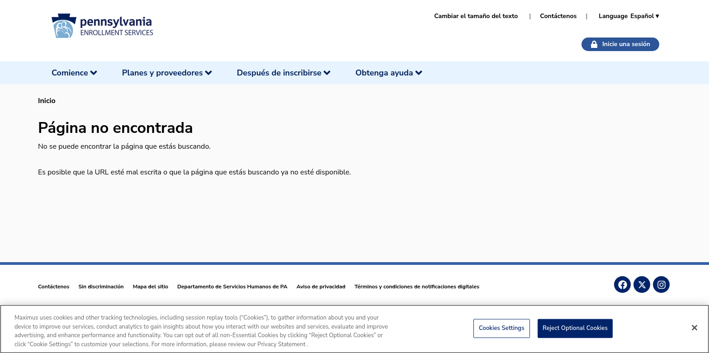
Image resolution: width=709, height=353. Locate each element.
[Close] (694, 330)
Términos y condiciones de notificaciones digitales (416, 286)
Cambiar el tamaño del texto (476, 16)
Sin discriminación (100, 286)
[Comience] (75, 72)
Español (644, 16)
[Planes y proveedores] (168, 72)
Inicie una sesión (620, 44)
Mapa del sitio (150, 286)
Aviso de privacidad (321, 286)
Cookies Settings (502, 331)
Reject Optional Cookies (575, 331)
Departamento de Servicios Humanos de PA (232, 286)
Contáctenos (558, 16)
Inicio (47, 101)
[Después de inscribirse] (284, 72)
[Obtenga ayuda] (389, 72)
